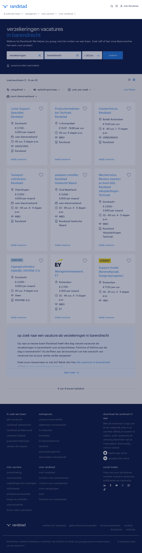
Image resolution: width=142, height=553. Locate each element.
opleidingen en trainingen (22, 483)
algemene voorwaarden (52, 424)
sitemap (130, 529)
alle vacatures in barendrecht (93, 362)
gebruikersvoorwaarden (83, 525)
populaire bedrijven (18, 440)
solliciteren (13, 488)
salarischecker (15, 504)
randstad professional (19, 430)
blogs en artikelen (17, 499)
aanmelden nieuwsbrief (52, 456)
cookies (128, 525)
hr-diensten (45, 430)
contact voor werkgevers (53, 483)
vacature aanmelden (50, 419)
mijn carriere (14, 467)
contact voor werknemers (53, 477)
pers (41, 493)
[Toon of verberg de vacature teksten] (131, 80)
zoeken (113, 55)
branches (44, 435)
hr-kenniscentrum (49, 440)
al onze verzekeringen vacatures (44, 366)
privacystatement (110, 525)
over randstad (67, 13)
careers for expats (17, 446)
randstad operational (19, 424)
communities (14, 477)
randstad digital (16, 435)
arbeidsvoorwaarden (19, 493)
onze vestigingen (49, 488)
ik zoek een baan (13, 13)
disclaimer (117, 529)
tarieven (43, 446)
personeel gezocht (49, 451)
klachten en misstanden (52, 499)
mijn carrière (49, 13)
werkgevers (32, 13)
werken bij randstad (54, 525)
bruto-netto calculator (19, 509)
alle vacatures (15, 419)
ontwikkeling (14, 472)
